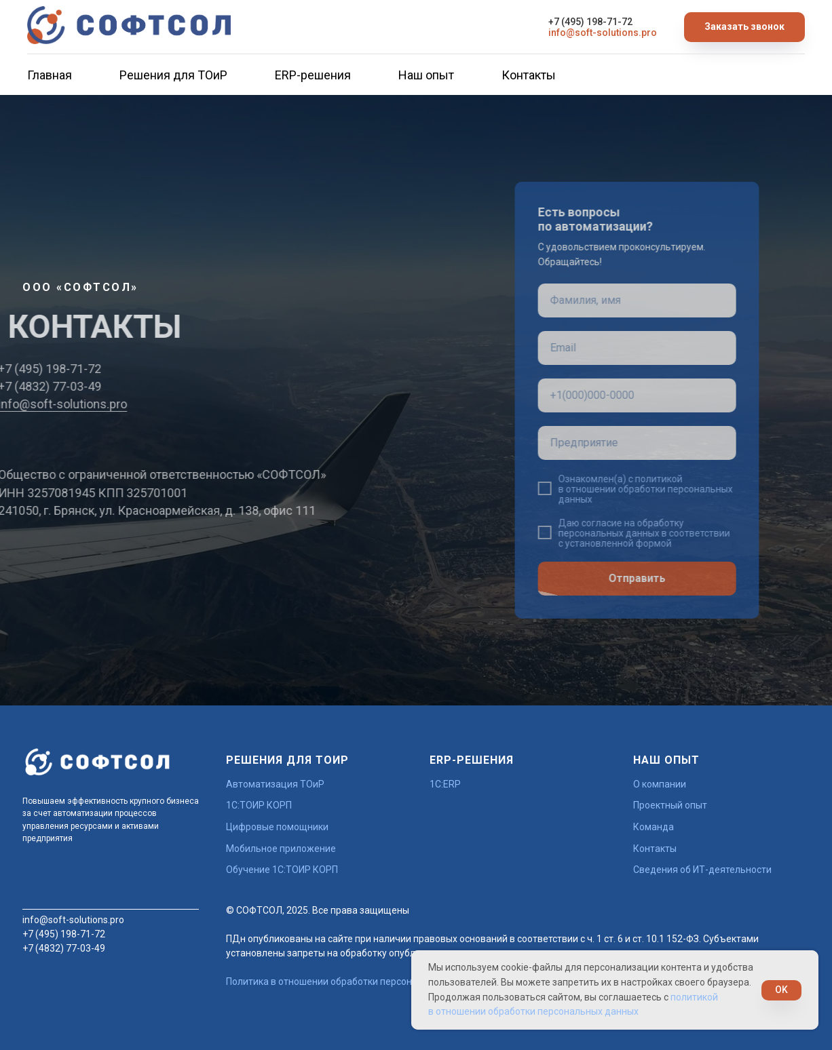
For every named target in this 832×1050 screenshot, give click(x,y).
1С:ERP (445, 784)
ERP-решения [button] (313, 75)
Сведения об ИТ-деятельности (702, 869)
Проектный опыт (670, 805)
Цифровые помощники (277, 826)
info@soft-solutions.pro (602, 32)
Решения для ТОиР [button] (173, 75)
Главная (49, 75)
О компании (659, 784)
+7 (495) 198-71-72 (590, 21)
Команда (653, 826)
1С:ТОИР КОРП (259, 805)
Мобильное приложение (281, 848)
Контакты (529, 75)
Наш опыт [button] (426, 75)
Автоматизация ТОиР (275, 784)
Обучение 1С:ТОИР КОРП (282, 869)
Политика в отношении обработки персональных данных (353, 981)
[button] (744, 27)
